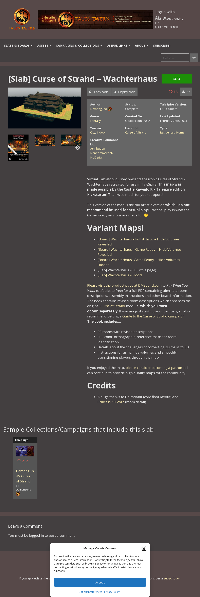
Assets (44, 45)
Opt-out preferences (90, 592)
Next (77, 147)
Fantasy (95, 121)
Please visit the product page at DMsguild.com (124, 285)
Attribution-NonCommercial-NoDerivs (101, 153)
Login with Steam (165, 12)
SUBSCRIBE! (161, 45)
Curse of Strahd (135, 132)
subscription (172, 578)
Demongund (98, 109)
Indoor (101, 132)
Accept (100, 582)
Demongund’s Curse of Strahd (25, 476)
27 (186, 92)
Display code (124, 92)
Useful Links (119, 45)
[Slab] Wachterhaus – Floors (119, 275)
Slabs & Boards (18, 45)
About (142, 45)
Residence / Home (172, 132)
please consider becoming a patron (154, 367)
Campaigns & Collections (79, 45)
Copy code (98, 92)
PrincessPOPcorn (110, 402)
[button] (144, 548)
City (92, 132)
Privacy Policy (112, 592)
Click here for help (167, 27)
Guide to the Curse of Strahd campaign (153, 316)
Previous (11, 147)
